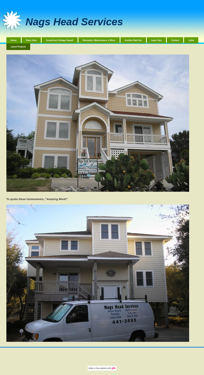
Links (191, 40)
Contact (175, 40)
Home (14, 40)
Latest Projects (18, 47)
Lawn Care (156, 40)
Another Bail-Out (133, 40)
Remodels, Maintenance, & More (99, 40)
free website (101, 368)
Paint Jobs (31, 40)
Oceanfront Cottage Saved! (59, 40)
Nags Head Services (74, 21)
